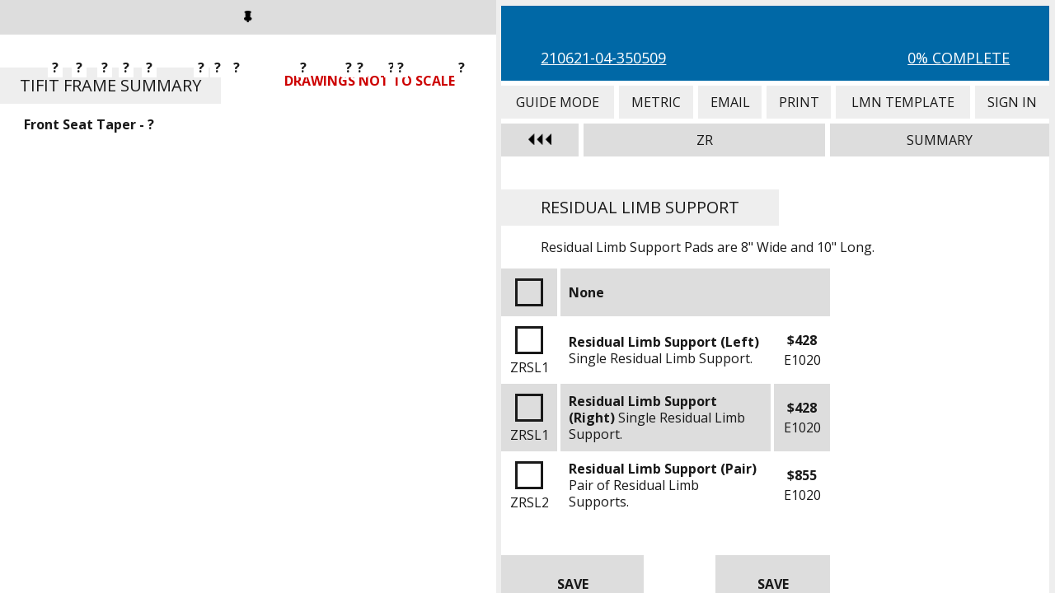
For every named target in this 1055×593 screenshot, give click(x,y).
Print (799, 102)
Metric (656, 102)
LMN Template (903, 102)
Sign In (1012, 102)
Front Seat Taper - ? (89, 124)
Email (730, 102)
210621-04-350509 (603, 58)
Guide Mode (557, 102)
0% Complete (958, 58)
